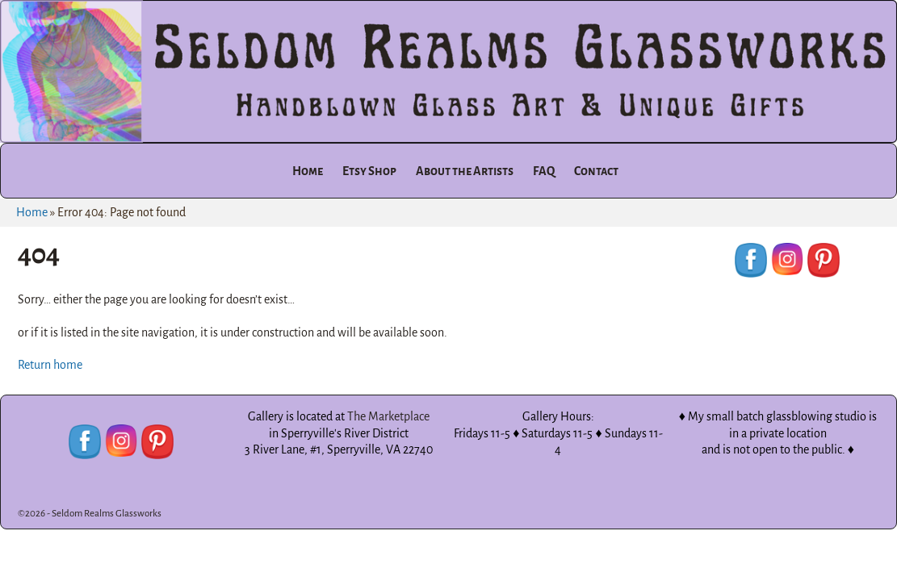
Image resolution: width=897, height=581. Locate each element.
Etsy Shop (369, 171)
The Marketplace (388, 416)
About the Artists (464, 171)
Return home (50, 364)
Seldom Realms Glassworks (106, 513)
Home (307, 171)
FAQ (544, 171)
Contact (596, 171)
